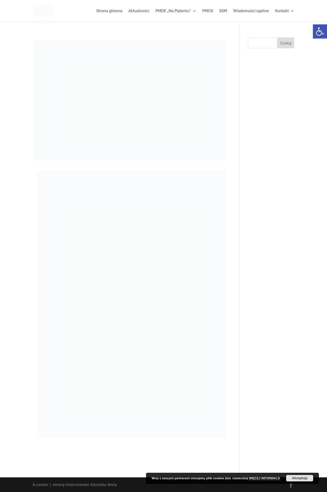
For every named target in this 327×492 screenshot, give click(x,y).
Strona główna (109, 11)
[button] (320, 31)
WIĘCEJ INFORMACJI (264, 478)
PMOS (207, 11)
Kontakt (282, 11)
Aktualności (139, 11)
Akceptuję (299, 478)
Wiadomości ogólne (251, 11)
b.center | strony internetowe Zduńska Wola (75, 484)
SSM (223, 11)
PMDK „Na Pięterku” (173, 11)
